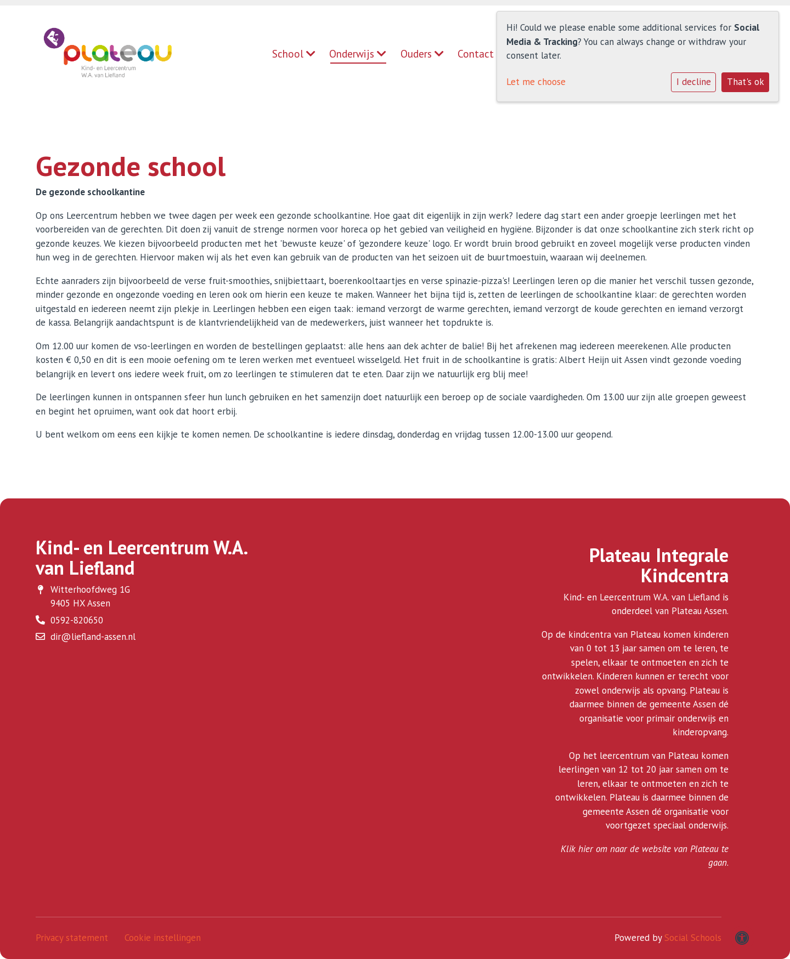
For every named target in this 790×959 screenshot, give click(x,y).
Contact (476, 53)
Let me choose (536, 82)
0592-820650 (76, 620)
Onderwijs (357, 53)
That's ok (745, 82)
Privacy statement (72, 938)
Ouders (422, 53)
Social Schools (692, 938)
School (293, 53)
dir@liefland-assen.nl (93, 637)
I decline (693, 82)
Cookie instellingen (163, 938)
